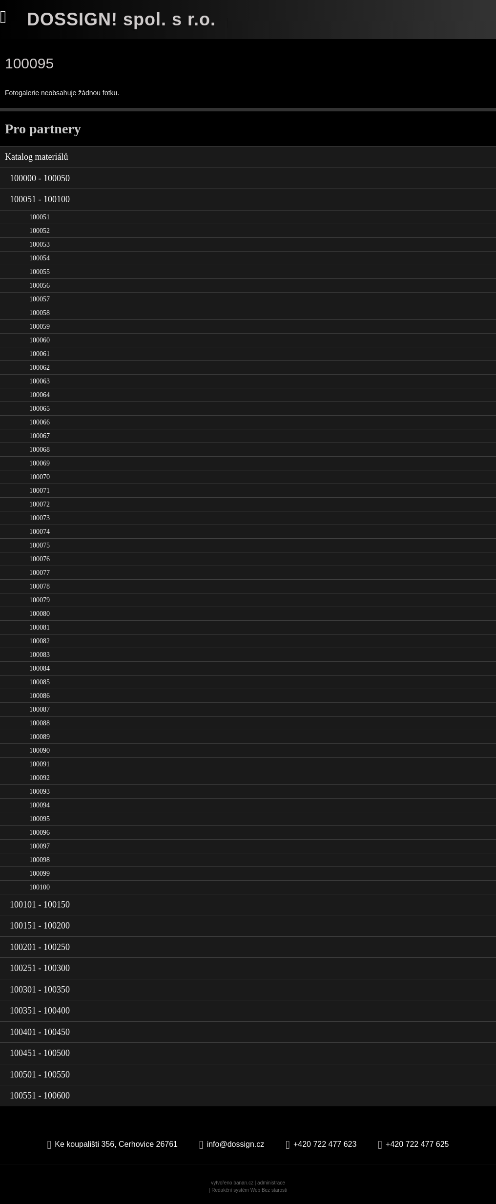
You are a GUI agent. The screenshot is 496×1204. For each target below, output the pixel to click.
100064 (39, 395)
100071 (39, 490)
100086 (39, 695)
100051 (39, 217)
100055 (39, 271)
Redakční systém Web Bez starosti (249, 1190)
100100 (39, 887)
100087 (39, 709)
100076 (39, 559)
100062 (39, 367)
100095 (39, 819)
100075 (39, 545)
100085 (39, 682)
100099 (39, 873)
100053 (39, 244)
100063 (39, 381)
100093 (39, 791)
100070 (39, 477)
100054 (39, 258)
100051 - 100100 (40, 199)
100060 (39, 340)
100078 (39, 586)
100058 (39, 313)
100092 (39, 778)
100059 (39, 326)
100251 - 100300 (40, 968)
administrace (271, 1182)
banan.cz (243, 1182)
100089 (39, 736)
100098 (39, 860)
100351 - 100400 (40, 1010)
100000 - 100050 (40, 178)
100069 (39, 463)
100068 (39, 449)
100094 (39, 805)
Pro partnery (43, 128)
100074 (39, 531)
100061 (39, 354)
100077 (39, 572)
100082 (39, 641)
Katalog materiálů (36, 157)
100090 (39, 750)
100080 (39, 613)
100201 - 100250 (40, 947)
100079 (39, 600)
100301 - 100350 (40, 989)
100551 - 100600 (40, 1095)
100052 (39, 230)
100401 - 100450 (40, 1032)
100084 (39, 668)
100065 (39, 408)
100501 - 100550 (40, 1074)
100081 (39, 627)
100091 (39, 764)
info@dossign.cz (236, 1144)
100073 (39, 518)
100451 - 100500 (40, 1053)
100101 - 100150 (40, 904)
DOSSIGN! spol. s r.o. (121, 19)
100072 (39, 504)
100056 (39, 285)
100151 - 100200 (40, 925)
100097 (39, 846)
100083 (39, 654)
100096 (39, 832)
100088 (39, 723)
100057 (39, 299)
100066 (39, 422)
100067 (39, 436)
